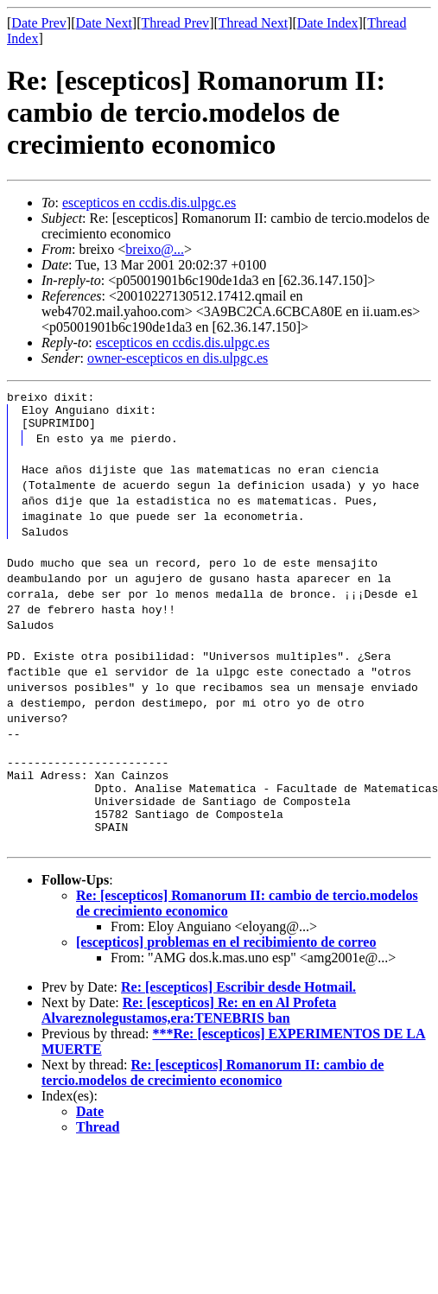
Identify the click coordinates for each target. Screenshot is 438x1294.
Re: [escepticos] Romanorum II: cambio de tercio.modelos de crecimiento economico (212, 1093)
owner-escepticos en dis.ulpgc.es (177, 358)
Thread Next (253, 23)
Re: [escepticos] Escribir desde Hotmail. (238, 1007)
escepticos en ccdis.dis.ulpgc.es (149, 202)
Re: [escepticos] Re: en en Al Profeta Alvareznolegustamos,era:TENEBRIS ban (188, 1031)
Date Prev (39, 23)
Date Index (328, 23)
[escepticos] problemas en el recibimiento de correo (226, 962)
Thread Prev (175, 23)
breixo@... (154, 249)
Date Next (104, 23)
